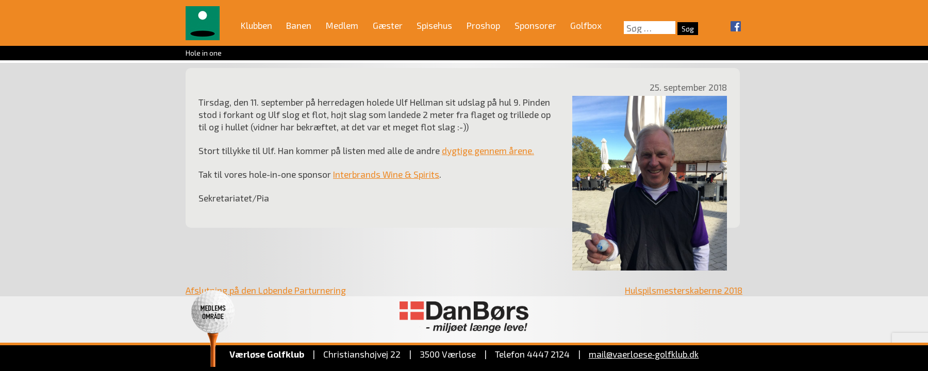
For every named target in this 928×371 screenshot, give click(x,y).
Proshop (483, 25)
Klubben (256, 25)
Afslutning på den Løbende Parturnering (266, 290)
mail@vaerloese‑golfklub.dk (644, 354)
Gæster (388, 25)
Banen (298, 25)
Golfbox (586, 25)
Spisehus (434, 25)
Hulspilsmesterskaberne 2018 (683, 290)
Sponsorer (535, 25)
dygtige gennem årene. (488, 150)
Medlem (342, 25)
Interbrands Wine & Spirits (386, 174)
